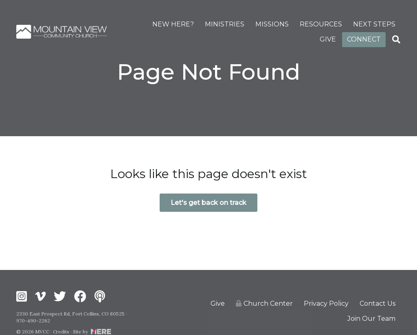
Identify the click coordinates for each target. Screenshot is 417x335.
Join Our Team (371, 318)
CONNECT (364, 39)
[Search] (396, 39)
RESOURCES (321, 24)
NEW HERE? (173, 24)
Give (218, 303)
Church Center (264, 303)
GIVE (328, 39)
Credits (61, 331)
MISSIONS (272, 24)
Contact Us (377, 303)
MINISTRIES (224, 24)
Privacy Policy (326, 303)
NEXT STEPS (374, 24)
